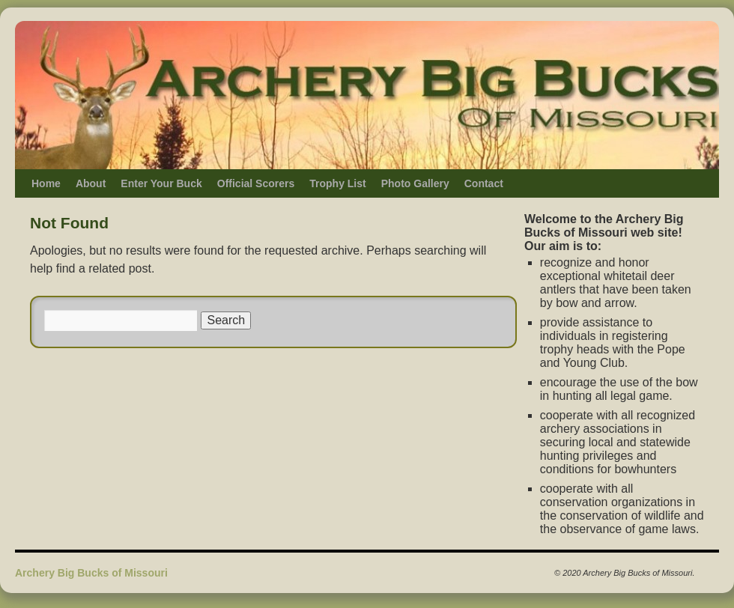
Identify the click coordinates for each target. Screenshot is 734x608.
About (91, 183)
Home (46, 183)
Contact (483, 183)
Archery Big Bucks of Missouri (91, 573)
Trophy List (337, 183)
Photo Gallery (415, 183)
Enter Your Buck (161, 183)
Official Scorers (256, 183)
